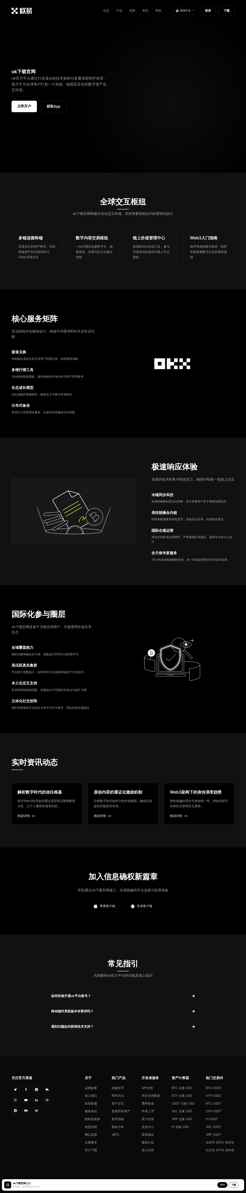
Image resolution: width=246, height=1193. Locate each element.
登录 (208, 10)
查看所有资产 (121, 1111)
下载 (227, 10)
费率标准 (148, 1103)
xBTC (115, 1134)
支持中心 (148, 1127)
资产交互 (118, 1103)
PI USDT (212, 1119)
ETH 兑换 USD (182, 1095)
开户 (222, 1184)
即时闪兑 (118, 1095)
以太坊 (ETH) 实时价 (220, 1150)
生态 (106, 10)
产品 (119, 10)
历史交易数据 (151, 1095)
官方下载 (91, 1150)
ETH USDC (214, 1095)
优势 (132, 10)
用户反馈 (148, 1119)
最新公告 (148, 1142)
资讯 (145, 10)
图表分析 (118, 1127)
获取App (53, 106)
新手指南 (118, 1119)
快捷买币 (118, 1088)
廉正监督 (91, 1134)
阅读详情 (26, 816)
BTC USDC (213, 1088)
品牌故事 (91, 1088)
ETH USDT (213, 1111)
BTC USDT (213, 1103)
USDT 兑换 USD (183, 1103)
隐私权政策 (92, 1119)
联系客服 (91, 1103)
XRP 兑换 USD (182, 1119)
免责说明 (91, 1127)
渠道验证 (148, 1134)
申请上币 (148, 1111)
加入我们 (91, 1095)
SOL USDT (213, 1127)
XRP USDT (213, 1134)
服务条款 (91, 1111)
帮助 (158, 10)
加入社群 (148, 1150)
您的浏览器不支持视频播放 (181, 95)
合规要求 (91, 1142)
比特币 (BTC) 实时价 (220, 1142)
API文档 (147, 1088)
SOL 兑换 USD (182, 1111)
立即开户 (24, 106)
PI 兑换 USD (180, 1127)
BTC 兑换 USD (182, 1088)
